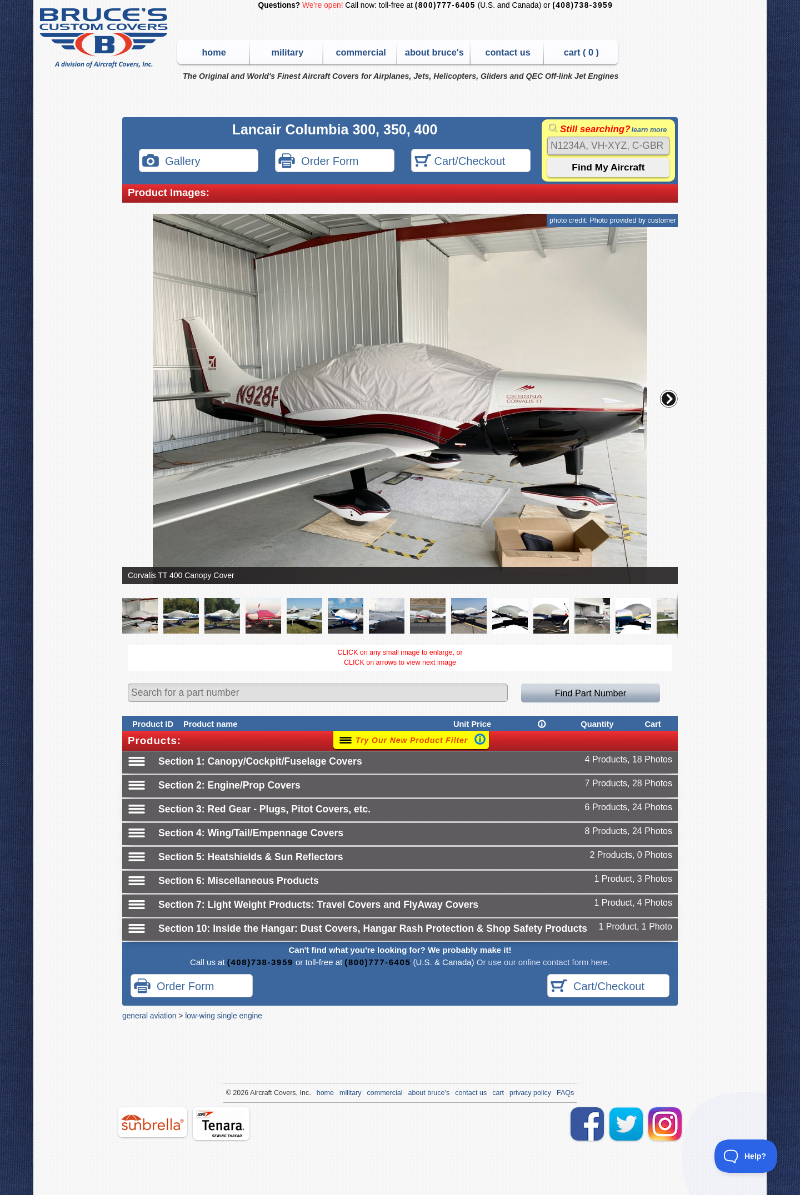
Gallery (171, 162)
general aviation (149, 1015)
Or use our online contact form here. (542, 962)
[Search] (608, 146)
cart (498, 1093)
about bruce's (434, 52)
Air (254, 1093)
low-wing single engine (223, 1015)
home (214, 52)
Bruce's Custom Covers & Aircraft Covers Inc (105, 38)
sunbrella (152, 1122)
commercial (361, 52)
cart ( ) (581, 52)
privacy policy (530, 1093)
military (287, 52)
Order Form (318, 162)
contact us (507, 52)
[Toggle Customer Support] (746, 1156)
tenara (221, 1123)
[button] (669, 399)
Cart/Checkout (459, 162)
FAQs (565, 1093)
